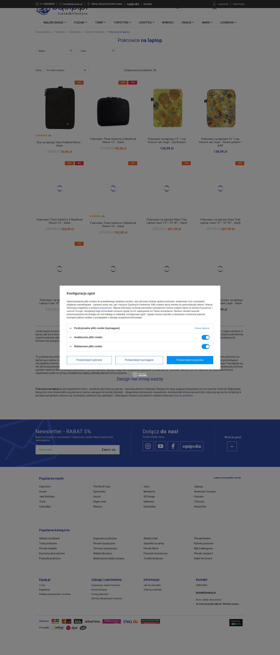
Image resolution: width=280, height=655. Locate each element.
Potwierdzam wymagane (139, 360)
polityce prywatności (101, 307)
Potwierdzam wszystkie (190, 360)
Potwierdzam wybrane (89, 360)
